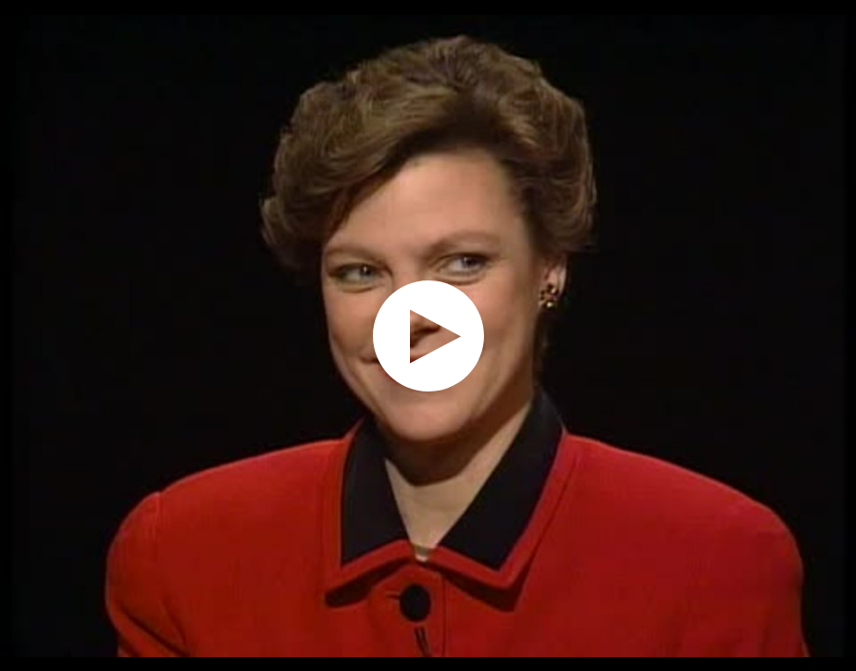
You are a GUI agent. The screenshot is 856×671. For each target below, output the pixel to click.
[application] (428, 335)
